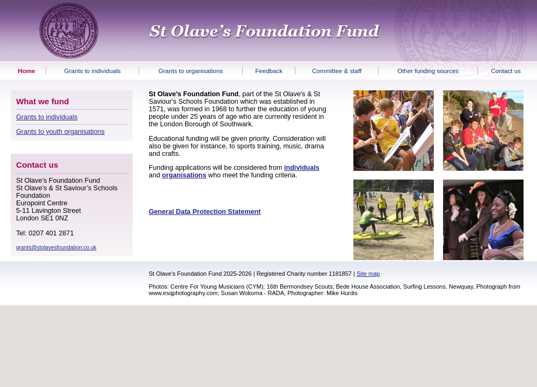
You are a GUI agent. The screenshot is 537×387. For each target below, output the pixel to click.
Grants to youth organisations (60, 131)
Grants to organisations (190, 70)
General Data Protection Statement (204, 212)
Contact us (506, 70)
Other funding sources (428, 70)
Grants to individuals (92, 70)
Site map (368, 273)
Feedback (268, 70)
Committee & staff (336, 70)
